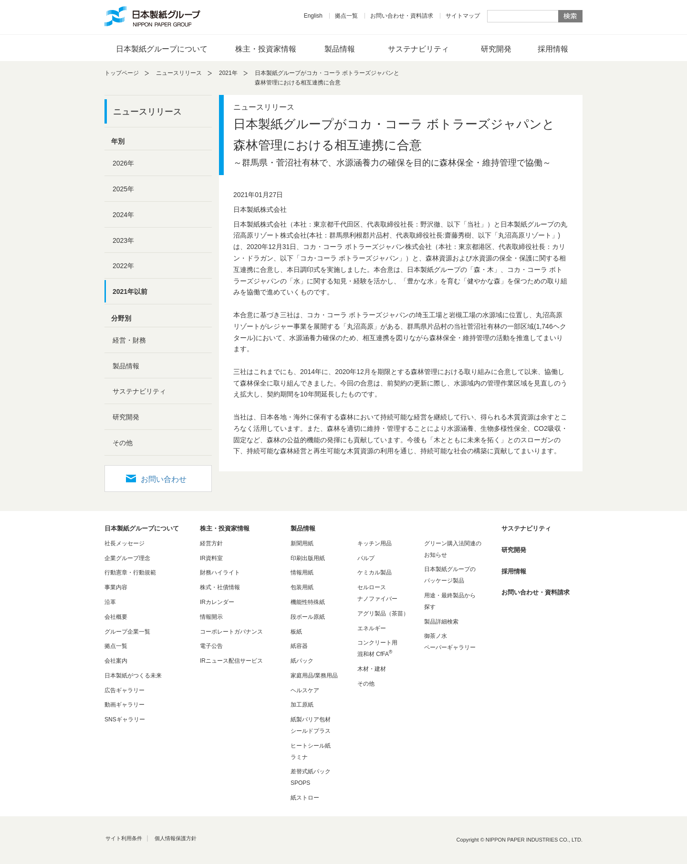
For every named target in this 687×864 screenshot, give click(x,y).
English (313, 15)
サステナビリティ (418, 49)
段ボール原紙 (308, 617)
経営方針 (211, 543)
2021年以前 (130, 291)
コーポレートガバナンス (231, 631)
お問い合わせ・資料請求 (401, 15)
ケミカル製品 (374, 572)
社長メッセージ (124, 543)
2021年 (228, 73)
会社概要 (115, 617)
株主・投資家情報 (265, 49)
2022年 (123, 266)
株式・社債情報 (220, 587)
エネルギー (371, 628)
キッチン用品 (374, 543)
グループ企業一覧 (127, 631)
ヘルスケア (305, 690)
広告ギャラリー (124, 690)
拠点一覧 (346, 15)
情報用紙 (302, 572)
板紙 (296, 631)
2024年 (123, 215)
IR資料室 (211, 558)
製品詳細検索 (441, 621)
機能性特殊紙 (308, 602)
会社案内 (115, 660)
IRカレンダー (217, 602)
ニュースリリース (179, 73)
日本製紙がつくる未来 (133, 675)
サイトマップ (463, 15)
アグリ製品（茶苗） (383, 613)
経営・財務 (129, 340)
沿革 (110, 602)
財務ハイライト (220, 572)
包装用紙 (302, 587)
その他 (123, 443)
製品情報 (339, 49)
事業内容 (115, 587)
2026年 (123, 163)
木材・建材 (371, 669)
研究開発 (496, 49)
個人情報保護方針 (176, 838)
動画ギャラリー (124, 704)
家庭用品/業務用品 (314, 675)
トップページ (121, 73)
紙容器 (299, 646)
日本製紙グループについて (162, 49)
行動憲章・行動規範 (130, 572)
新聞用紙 (302, 543)
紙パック (302, 660)
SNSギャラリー (124, 719)
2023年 (123, 240)
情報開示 (211, 617)
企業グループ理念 (127, 558)
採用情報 (553, 49)
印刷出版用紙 (308, 558)
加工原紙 (302, 704)
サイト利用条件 (123, 838)
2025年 (123, 189)
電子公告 (211, 646)
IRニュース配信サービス (231, 660)
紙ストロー (305, 797)
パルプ (366, 558)
